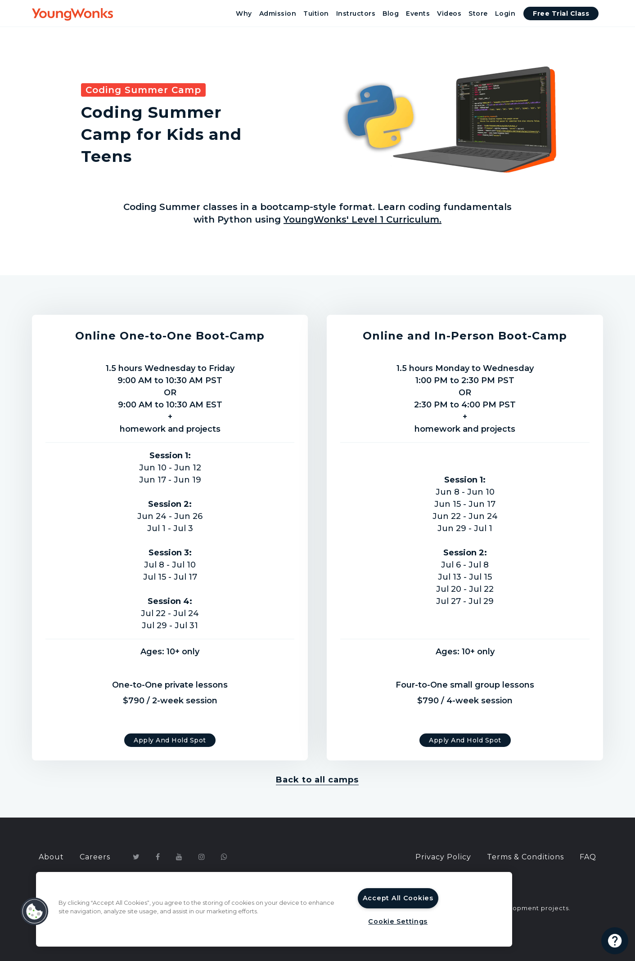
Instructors (356, 13)
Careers (95, 857)
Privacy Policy (443, 857)
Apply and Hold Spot (170, 740)
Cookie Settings (398, 921)
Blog (391, 13)
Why (244, 13)
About (51, 857)
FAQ (588, 857)
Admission (278, 13)
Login (505, 13)
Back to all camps (317, 780)
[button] (34, 911)
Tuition (316, 13)
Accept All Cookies (398, 898)
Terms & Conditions (525, 857)
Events (418, 13)
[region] (274, 909)
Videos (449, 13)
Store (478, 13)
